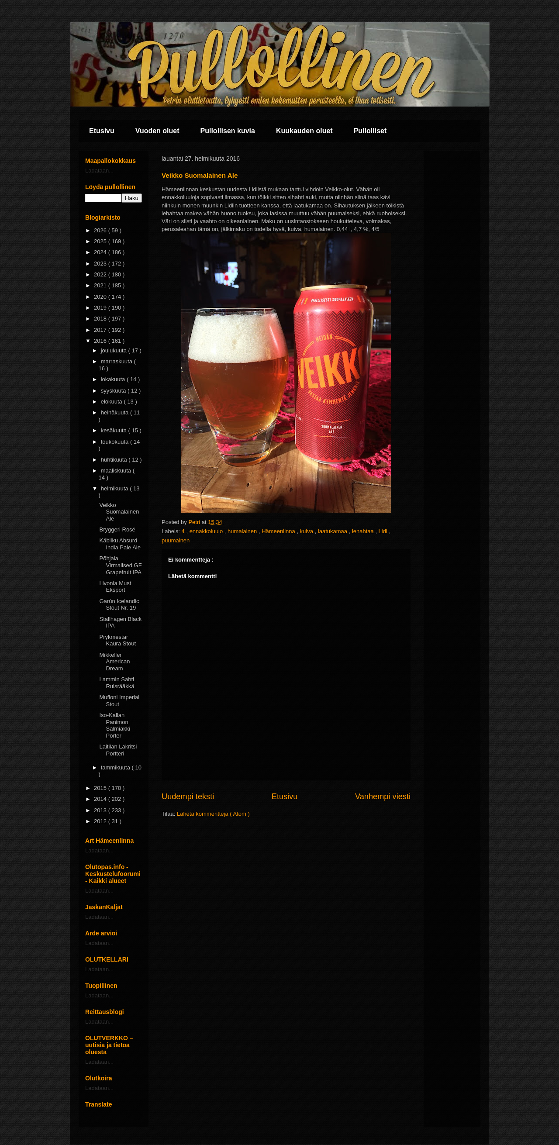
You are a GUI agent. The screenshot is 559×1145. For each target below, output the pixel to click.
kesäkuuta (114, 430)
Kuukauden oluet (304, 131)
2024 (101, 252)
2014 (101, 799)
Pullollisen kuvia (227, 131)
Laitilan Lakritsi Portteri (118, 750)
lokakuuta (114, 379)
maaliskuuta (117, 470)
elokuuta (112, 401)
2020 (101, 296)
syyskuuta (114, 390)
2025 (101, 241)
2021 (101, 285)
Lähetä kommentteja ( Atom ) (213, 813)
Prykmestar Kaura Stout (117, 640)
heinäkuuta (115, 412)
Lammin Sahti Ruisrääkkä (116, 683)
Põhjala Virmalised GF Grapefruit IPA (120, 565)
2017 (101, 330)
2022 (101, 274)
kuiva (307, 531)
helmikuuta (115, 488)
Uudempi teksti (188, 796)
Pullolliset (370, 131)
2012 (101, 821)
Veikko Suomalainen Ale (119, 512)
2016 (101, 341)
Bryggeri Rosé (117, 529)
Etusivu (101, 131)
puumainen (176, 540)
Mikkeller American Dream (114, 662)
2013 (101, 810)
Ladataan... (99, 170)
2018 (101, 318)
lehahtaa (364, 531)
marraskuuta (117, 361)
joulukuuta (114, 350)
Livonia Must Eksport (115, 586)
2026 (101, 230)
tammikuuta (116, 767)
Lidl (384, 531)
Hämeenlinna (279, 531)
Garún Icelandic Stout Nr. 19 (119, 604)
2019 (101, 307)
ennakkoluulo (207, 531)
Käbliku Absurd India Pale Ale (120, 544)
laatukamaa (333, 531)
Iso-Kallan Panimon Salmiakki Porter (114, 725)
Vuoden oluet (157, 131)
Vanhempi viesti (383, 796)
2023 (101, 263)
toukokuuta (115, 441)
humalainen (243, 531)
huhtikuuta (115, 459)
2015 (101, 788)
